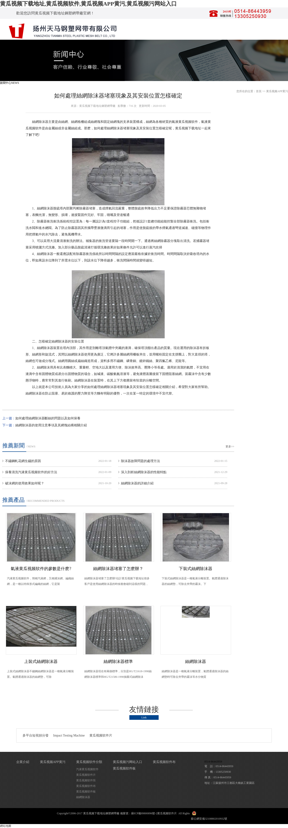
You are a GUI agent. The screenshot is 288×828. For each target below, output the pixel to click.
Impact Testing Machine (69, 735)
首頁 (259, 91)
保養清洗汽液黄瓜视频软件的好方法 (31, 472)
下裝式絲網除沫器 (195, 568)
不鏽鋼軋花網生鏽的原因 (23, 461)
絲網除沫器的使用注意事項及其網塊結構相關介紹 (51, 425)
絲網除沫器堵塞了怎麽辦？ (118, 568)
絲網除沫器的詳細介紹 (137, 483)
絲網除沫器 (40, 122)
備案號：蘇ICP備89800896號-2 (138, 813)
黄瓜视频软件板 (86, 791)
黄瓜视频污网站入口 (127, 762)
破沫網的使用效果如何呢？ (24, 483)
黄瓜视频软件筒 (86, 780)
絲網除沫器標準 (118, 661)
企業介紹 (22, 762)
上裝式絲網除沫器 (41, 661)
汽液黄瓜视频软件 (87, 769)
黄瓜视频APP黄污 (277, 91)
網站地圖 (5, 826)
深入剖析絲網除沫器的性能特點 (144, 472)
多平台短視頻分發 (36, 735)
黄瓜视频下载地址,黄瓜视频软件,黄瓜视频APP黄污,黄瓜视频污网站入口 (88, 4)
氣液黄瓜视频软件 (185, 122)
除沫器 (118, 128)
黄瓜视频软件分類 (89, 762)
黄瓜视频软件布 (86, 786)
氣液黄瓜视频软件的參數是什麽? (41, 568)
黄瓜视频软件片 (100, 735)
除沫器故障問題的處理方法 (140, 461)
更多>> (230, 446)
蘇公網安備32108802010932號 (209, 818)
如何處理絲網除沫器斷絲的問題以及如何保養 (47, 418)
